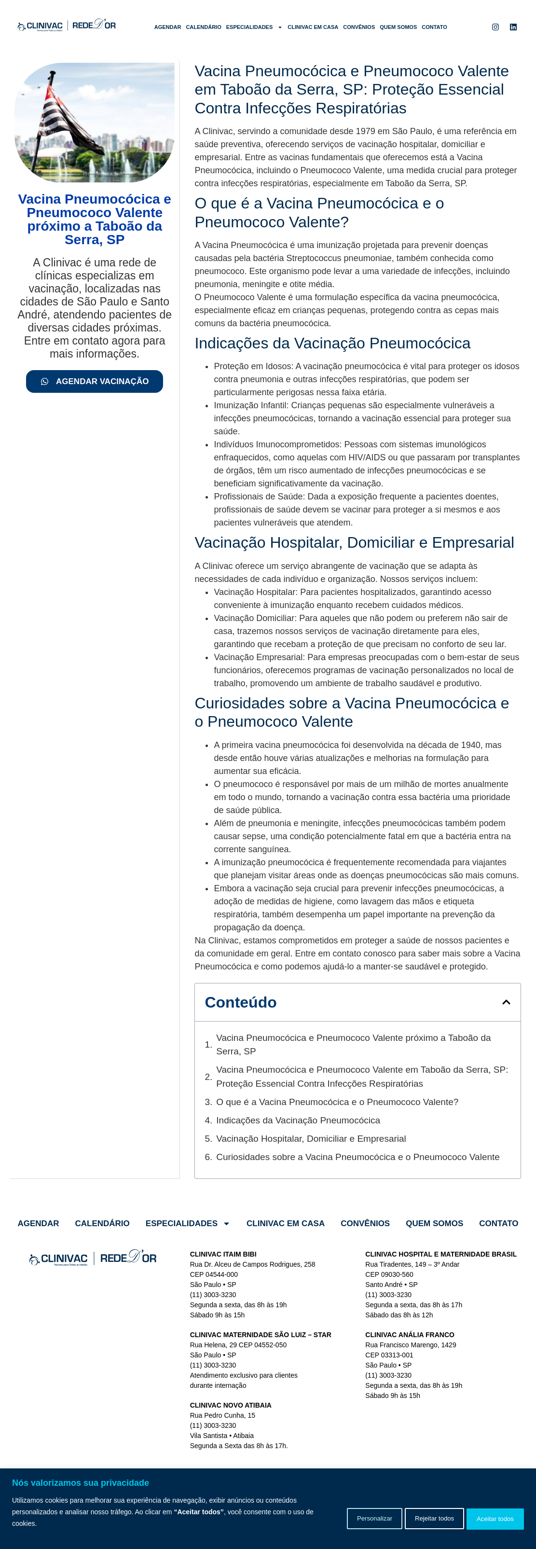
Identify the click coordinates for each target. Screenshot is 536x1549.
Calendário (203, 27)
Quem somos (398, 27)
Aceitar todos (490, 1517)
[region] (268, 1508)
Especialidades (254, 27)
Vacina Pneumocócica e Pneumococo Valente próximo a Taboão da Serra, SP (353, 1045)
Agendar (167, 27)
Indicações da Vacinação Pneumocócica (298, 1120)
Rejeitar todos (418, 1517)
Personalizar (346, 1517)
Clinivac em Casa (313, 27)
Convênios (359, 27)
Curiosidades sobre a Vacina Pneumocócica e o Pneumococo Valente (358, 1157)
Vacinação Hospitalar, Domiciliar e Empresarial (311, 1139)
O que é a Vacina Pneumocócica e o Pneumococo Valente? (337, 1102)
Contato (434, 27)
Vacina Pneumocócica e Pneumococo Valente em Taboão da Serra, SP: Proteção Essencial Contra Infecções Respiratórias (362, 1077)
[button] (506, 1002)
